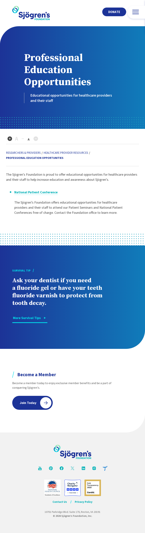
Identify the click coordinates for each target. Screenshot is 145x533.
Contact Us (60, 502)
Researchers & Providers (23, 153)
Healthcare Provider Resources (66, 153)
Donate (114, 12)
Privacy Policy (83, 502)
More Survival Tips (27, 318)
